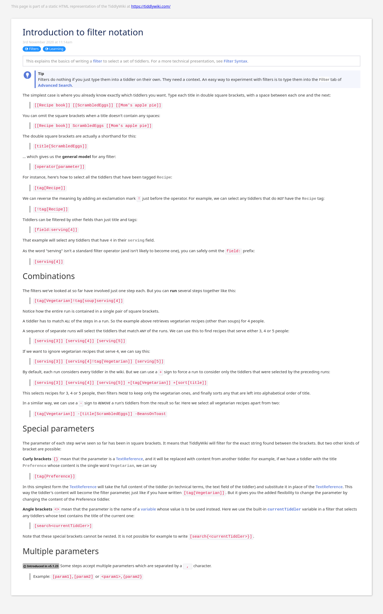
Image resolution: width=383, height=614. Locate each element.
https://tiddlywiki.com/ (150, 6)
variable (148, 509)
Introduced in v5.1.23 (41, 566)
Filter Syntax (235, 61)
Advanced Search (55, 85)
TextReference (129, 458)
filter (97, 61)
